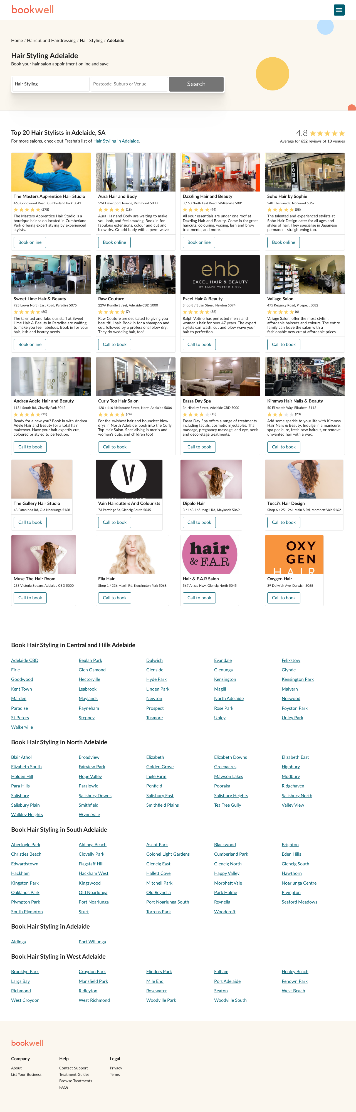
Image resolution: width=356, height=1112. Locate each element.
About (16, 1068)
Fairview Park (92, 767)
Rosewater (156, 991)
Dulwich (154, 660)
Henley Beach (295, 971)
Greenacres (225, 767)
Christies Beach (26, 854)
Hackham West (93, 873)
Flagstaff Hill (91, 864)
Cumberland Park (231, 854)
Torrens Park (158, 912)
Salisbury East (160, 796)
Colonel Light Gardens (168, 854)
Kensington (225, 679)
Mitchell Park (159, 883)
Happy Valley (226, 873)
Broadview (89, 757)
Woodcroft (225, 912)
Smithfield (88, 805)
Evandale (223, 660)
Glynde (289, 670)
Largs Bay (20, 981)
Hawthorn (292, 873)
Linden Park (157, 689)
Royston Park (295, 708)
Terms (115, 1075)
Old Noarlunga (93, 892)
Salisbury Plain (25, 805)
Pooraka (222, 786)
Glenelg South (295, 864)
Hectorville (89, 679)
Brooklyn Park (25, 971)
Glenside (154, 670)
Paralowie (88, 786)
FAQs (63, 1087)
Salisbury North (297, 796)
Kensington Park (298, 679)
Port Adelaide (227, 981)
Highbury (291, 767)
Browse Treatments (75, 1081)
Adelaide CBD (24, 660)
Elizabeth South (26, 767)
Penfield (154, 786)
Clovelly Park (91, 854)
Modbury (291, 776)
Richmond (21, 991)
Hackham (20, 873)
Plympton (291, 892)
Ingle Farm (156, 776)
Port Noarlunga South (167, 902)
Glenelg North (228, 864)
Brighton (290, 845)
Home (17, 40)
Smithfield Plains (162, 805)
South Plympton (27, 912)
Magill (220, 689)
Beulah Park (90, 660)
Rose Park (223, 708)
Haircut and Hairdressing (51, 40)
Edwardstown (24, 864)
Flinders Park (159, 971)
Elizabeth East (295, 757)
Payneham (89, 708)
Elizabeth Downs (230, 757)
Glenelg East (158, 864)
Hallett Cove (158, 873)
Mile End (155, 981)
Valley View (293, 805)
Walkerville (22, 727)
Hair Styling (91, 40)
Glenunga (223, 670)
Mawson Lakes (228, 776)
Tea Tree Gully (227, 805)
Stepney (87, 718)
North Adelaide (229, 698)
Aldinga (18, 942)
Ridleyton (88, 991)
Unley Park (292, 718)
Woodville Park (161, 1000)
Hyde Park (156, 679)
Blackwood (225, 845)
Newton (154, 698)
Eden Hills (291, 854)
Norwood (291, 698)
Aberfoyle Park (25, 845)
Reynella (222, 902)
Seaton (221, 991)
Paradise (19, 708)
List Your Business (26, 1075)
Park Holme (225, 892)
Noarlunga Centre (299, 883)
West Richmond (94, 1000)
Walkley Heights (27, 814)
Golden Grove (160, 767)
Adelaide (115, 40)
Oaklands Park (25, 892)
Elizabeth (155, 757)
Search (196, 84)
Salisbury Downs (95, 796)
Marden (18, 698)
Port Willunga (92, 942)
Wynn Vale (89, 814)
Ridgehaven (293, 786)
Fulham (221, 971)
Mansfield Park (93, 981)
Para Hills (20, 786)
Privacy (116, 1068)
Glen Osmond (92, 670)
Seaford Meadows (299, 902)
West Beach (293, 991)
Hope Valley (90, 776)
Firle (15, 670)
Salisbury (20, 796)
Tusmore (154, 718)
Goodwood (22, 679)
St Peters (20, 718)
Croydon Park (92, 971)
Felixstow (291, 660)
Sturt (84, 912)
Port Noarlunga (94, 902)
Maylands (88, 698)
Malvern (290, 689)
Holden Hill (22, 776)
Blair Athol (21, 757)
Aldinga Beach (93, 845)
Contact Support (73, 1068)
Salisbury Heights (231, 796)
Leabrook (88, 689)
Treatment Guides (74, 1075)
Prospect (155, 708)
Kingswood (90, 883)
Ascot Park (157, 845)
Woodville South (230, 1000)
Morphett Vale (228, 883)
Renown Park (295, 981)
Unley (220, 718)
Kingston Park (25, 883)
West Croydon (25, 1000)
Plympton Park (25, 902)
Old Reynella (158, 892)
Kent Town (21, 689)
